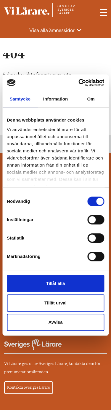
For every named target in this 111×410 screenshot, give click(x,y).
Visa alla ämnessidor (52, 30)
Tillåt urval (55, 302)
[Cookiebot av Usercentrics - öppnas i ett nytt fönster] (79, 83)
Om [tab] (91, 98)
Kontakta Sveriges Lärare (28, 387)
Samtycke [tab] (19, 98)
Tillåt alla (55, 283)
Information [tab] (55, 98)
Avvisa (56, 322)
